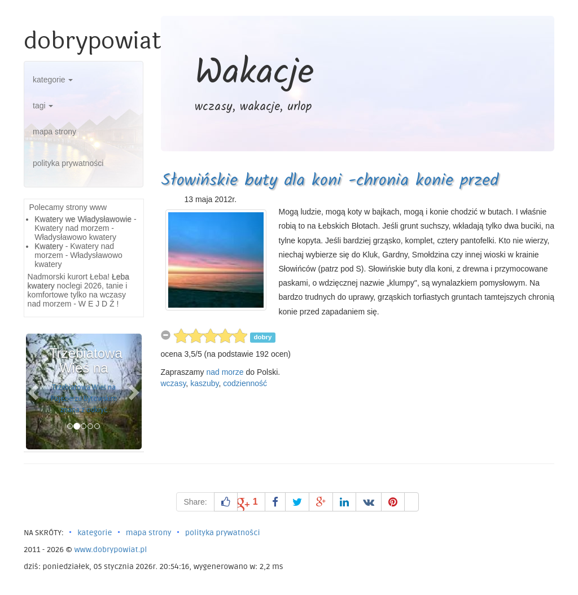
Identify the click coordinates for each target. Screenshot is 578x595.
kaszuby (204, 383)
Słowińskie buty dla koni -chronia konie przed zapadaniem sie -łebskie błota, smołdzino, (329, 193)
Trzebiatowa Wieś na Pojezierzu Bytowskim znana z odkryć (84, 398)
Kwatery (48, 246)
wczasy (173, 383)
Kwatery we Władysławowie (83, 219)
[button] (34, 391)
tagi (43, 105)
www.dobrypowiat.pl (110, 549)
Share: (195, 501)
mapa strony (54, 131)
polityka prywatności (68, 163)
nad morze (224, 372)
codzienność (245, 383)
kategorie (53, 79)
